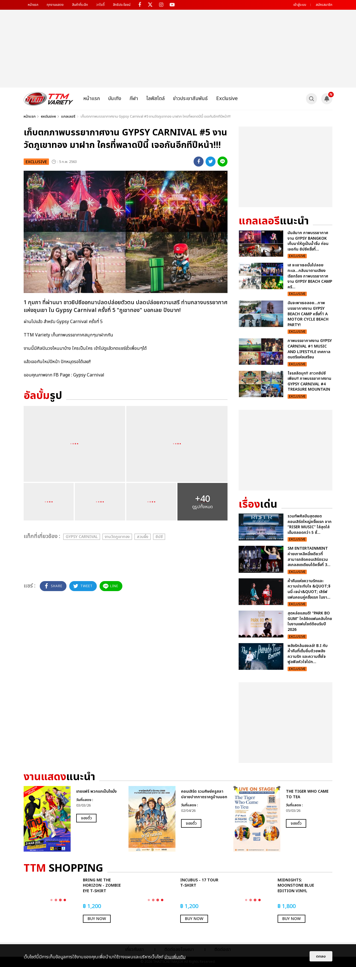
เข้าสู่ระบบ (299, 4)
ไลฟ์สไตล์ (155, 98)
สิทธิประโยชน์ (121, 4)
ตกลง (321, 956)
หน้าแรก (33, 4)
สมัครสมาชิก (324, 4)
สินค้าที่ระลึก (80, 4)
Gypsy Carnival (82, 537)
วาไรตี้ (100, 4)
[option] (73, 819)
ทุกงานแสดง (55, 4)
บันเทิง (114, 98)
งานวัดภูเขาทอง (117, 537)
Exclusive (227, 98)
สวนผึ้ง (142, 537)
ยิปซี (159, 537)
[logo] (48, 99)
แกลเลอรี (68, 116)
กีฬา (134, 98)
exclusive (48, 116)
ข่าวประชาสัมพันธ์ (190, 98)
